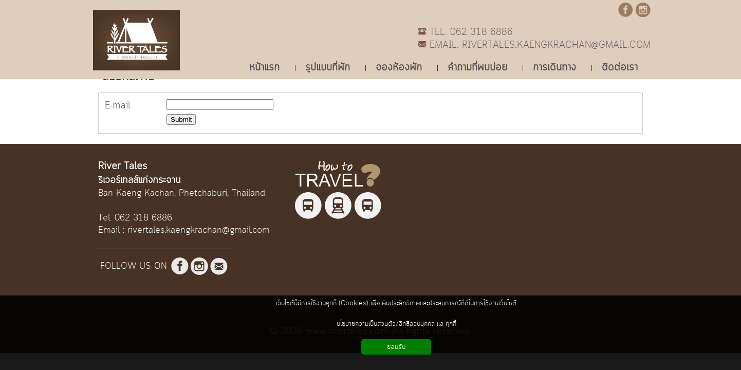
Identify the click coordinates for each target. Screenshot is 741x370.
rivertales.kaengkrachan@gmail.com (198, 230)
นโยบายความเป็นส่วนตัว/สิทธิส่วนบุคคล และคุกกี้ (396, 323)
